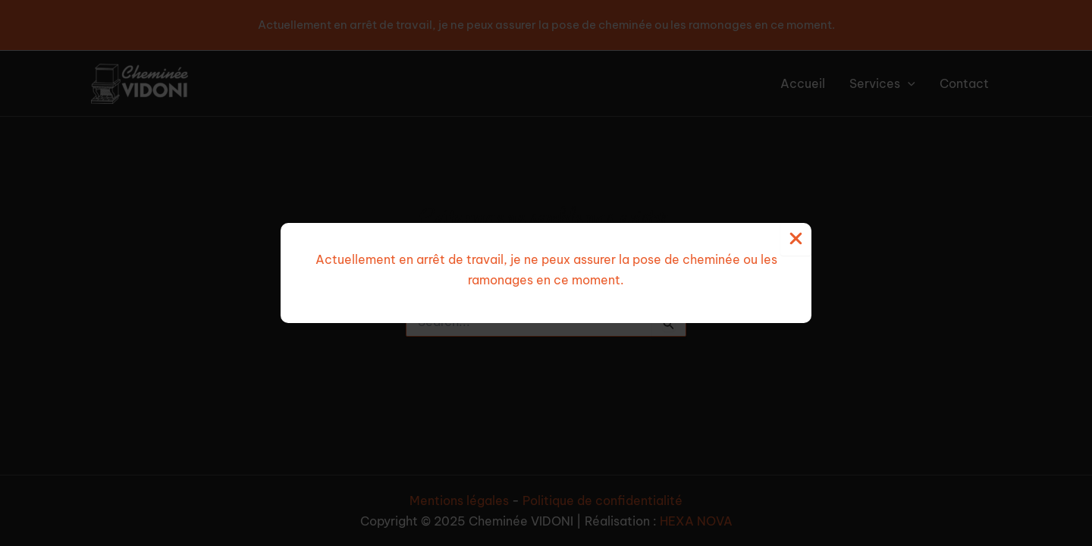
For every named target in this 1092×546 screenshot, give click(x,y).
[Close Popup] (795, 239)
